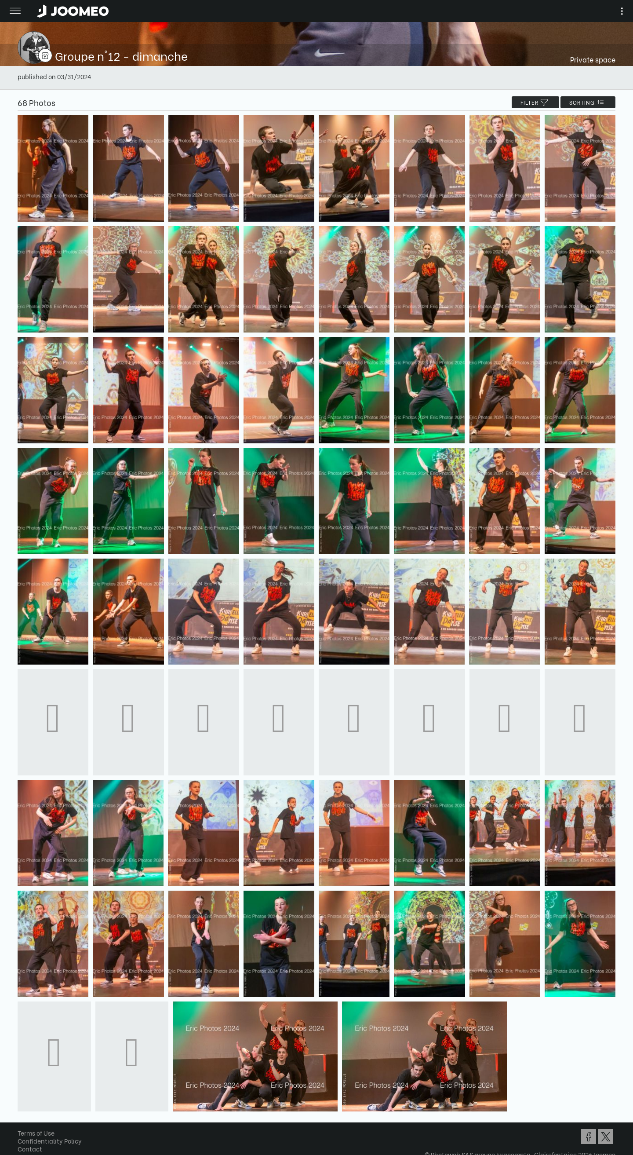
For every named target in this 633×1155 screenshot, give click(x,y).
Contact (30, 1148)
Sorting (588, 102)
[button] (23, 1109)
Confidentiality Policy (50, 1140)
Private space (592, 59)
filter (535, 102)
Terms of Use (36, 1132)
